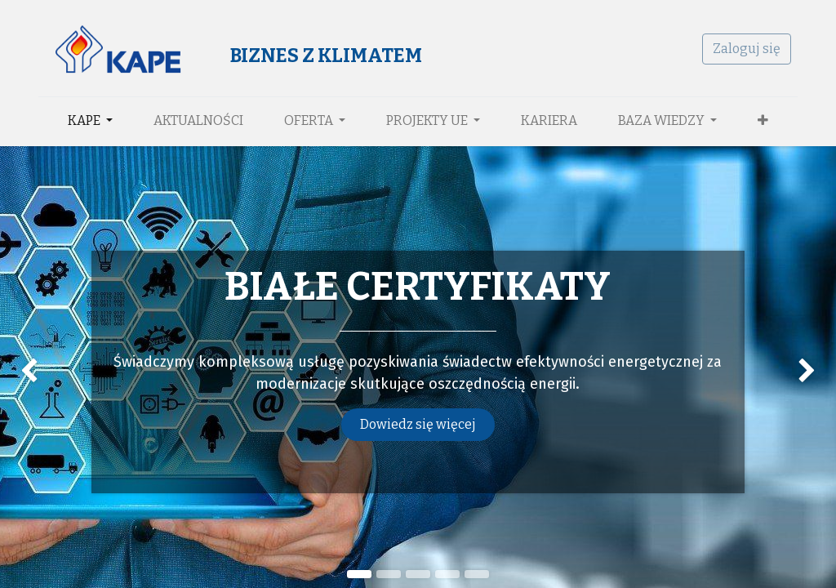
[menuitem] (198, 121)
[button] (763, 121)
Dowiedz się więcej (418, 424)
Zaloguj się (746, 48)
